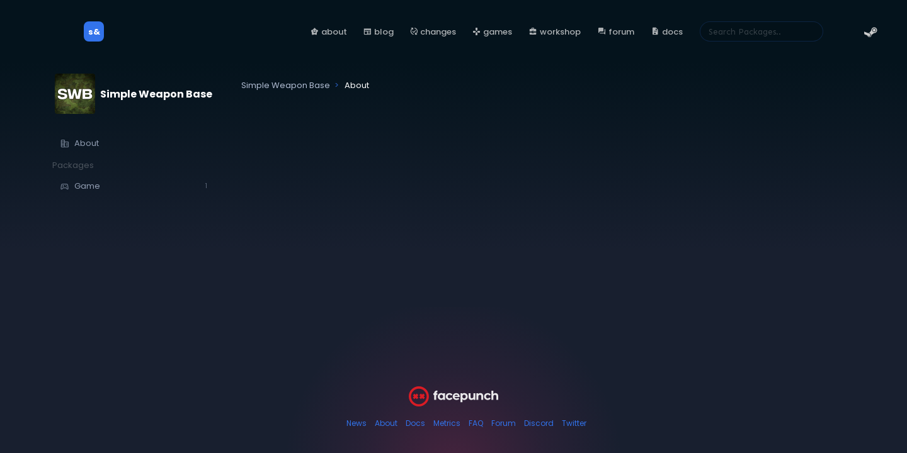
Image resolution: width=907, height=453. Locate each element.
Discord (539, 423)
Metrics (446, 423)
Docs (415, 423)
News (356, 423)
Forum (503, 423)
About (386, 423)
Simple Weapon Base (156, 94)
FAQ (476, 423)
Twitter (574, 423)
